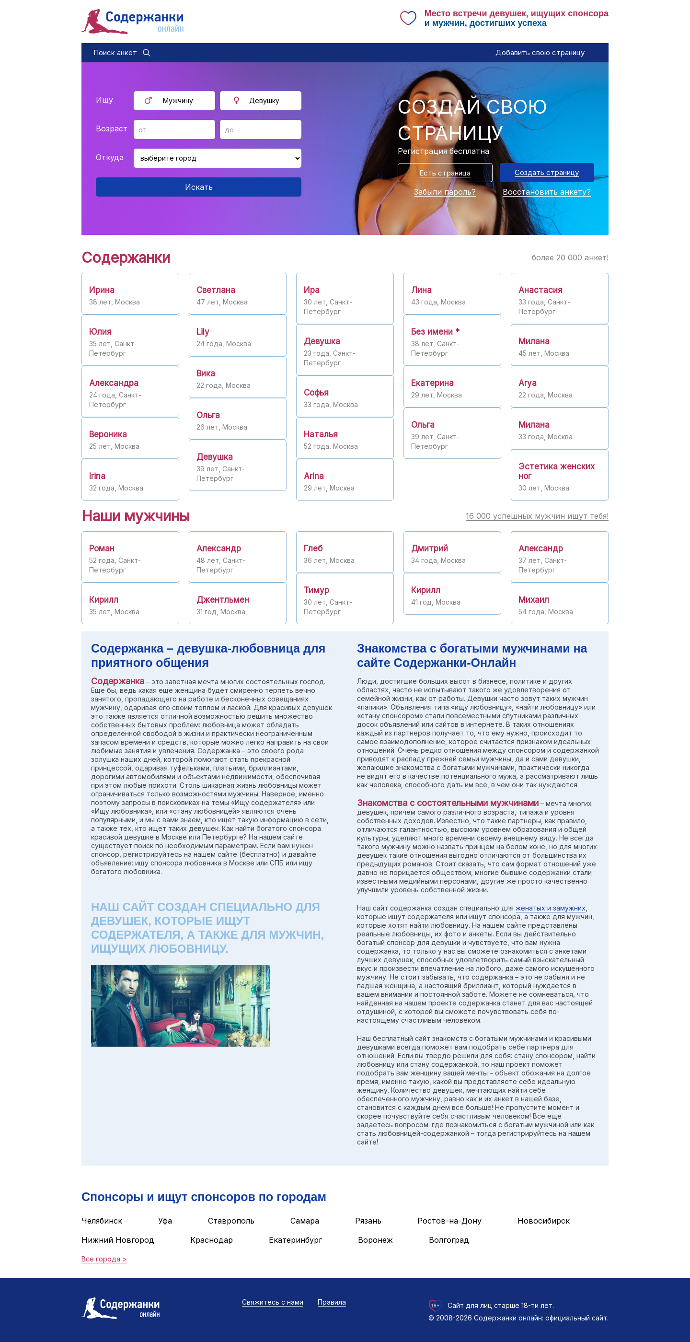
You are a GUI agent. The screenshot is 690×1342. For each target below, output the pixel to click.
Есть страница (445, 172)
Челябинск (101, 1220)
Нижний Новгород (117, 1240)
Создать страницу (547, 172)
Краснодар (211, 1240)
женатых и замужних (551, 908)
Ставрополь (231, 1220)
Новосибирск (544, 1220)
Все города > (104, 1259)
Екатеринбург (295, 1240)
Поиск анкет (115, 52)
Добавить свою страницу (540, 52)
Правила (332, 1302)
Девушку (264, 100)
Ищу (104, 100)
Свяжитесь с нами (272, 1302)
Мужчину (178, 100)
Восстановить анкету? (547, 192)
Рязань (368, 1220)
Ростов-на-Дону (449, 1220)
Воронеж (375, 1240)
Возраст (111, 128)
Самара (304, 1220)
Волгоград (449, 1240)
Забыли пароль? (445, 192)
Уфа (165, 1220)
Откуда (110, 157)
